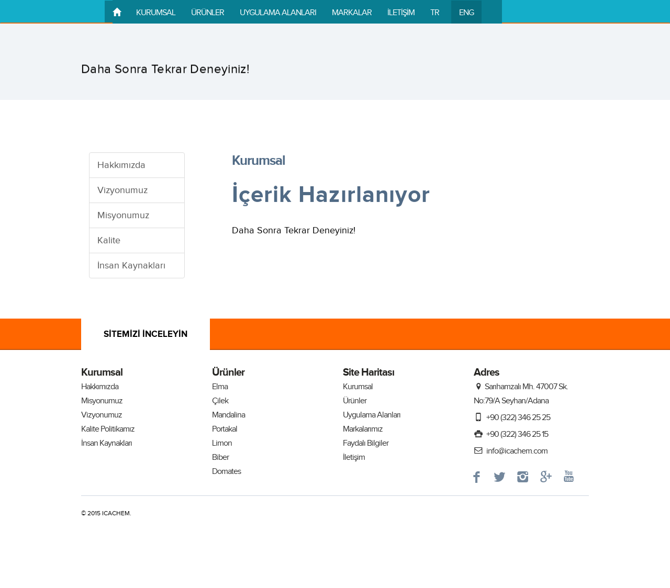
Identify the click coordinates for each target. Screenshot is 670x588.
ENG (466, 12)
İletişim (354, 457)
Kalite (108, 240)
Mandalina (228, 415)
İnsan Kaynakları (131, 266)
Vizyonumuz (122, 190)
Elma (220, 387)
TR (434, 12)
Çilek (220, 401)
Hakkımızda (121, 165)
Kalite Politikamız (108, 429)
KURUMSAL (155, 12)
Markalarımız (363, 429)
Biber (220, 457)
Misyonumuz (123, 215)
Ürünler (354, 401)
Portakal (224, 429)
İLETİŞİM (401, 12)
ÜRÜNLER (207, 12)
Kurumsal (358, 387)
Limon (222, 443)
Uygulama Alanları (371, 415)
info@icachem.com (511, 451)
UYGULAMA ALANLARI (278, 12)
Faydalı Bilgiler (365, 443)
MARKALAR (352, 12)
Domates (226, 472)
